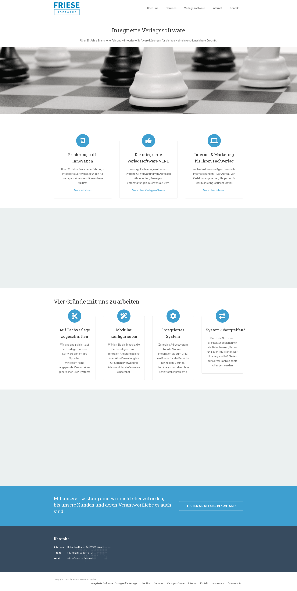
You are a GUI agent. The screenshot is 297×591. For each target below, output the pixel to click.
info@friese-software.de (80, 558)
